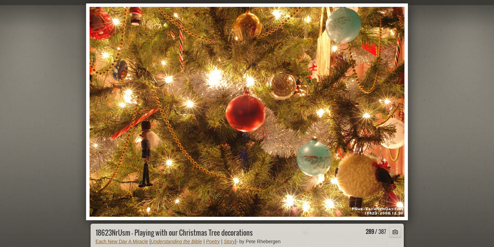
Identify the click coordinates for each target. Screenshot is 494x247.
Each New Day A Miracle (122, 241)
